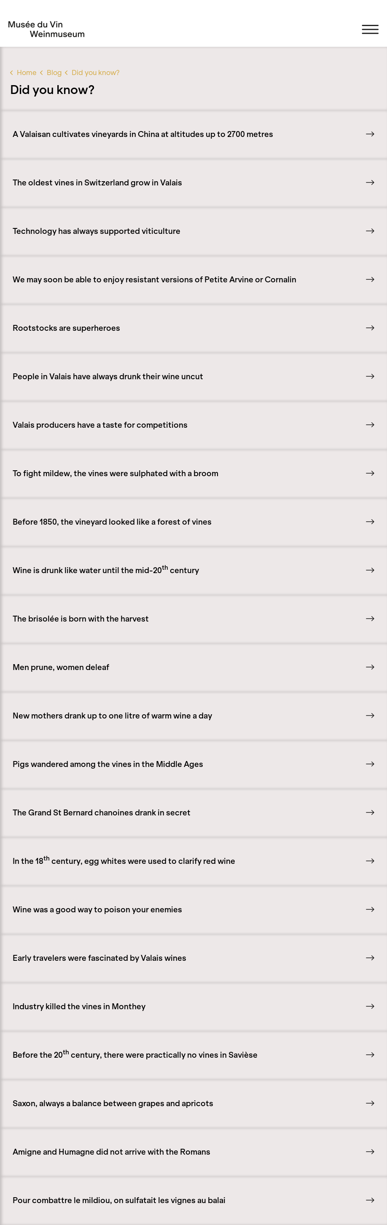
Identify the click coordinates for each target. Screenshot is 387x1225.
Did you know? (96, 72)
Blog (54, 72)
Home (27, 72)
